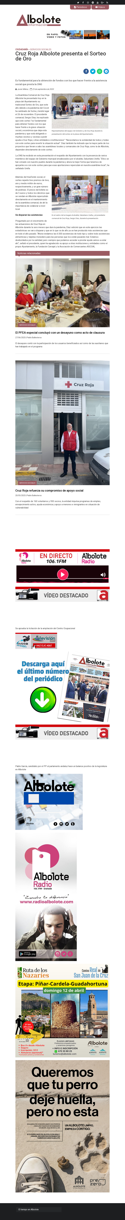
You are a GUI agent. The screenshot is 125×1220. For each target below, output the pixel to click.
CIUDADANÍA (21, 49)
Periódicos (80, 7)
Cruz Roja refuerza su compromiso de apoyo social (49, 490)
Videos (100, 7)
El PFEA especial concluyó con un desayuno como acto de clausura (60, 332)
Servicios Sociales (27, 325)
